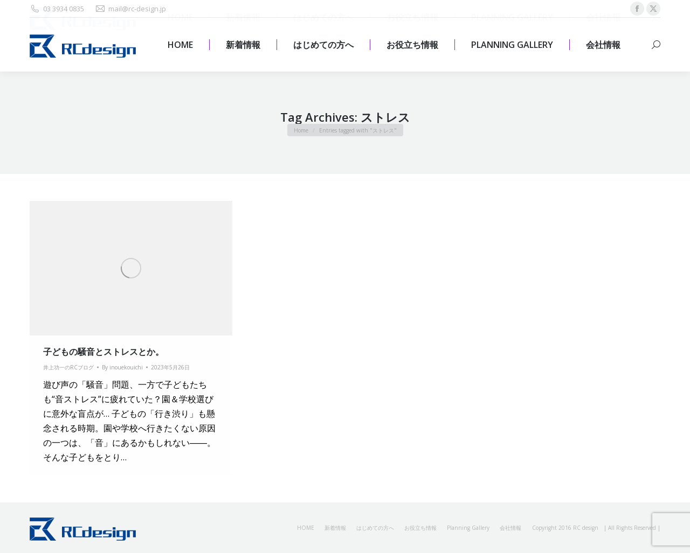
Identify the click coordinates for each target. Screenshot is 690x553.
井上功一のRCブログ (68, 367)
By (122, 367)
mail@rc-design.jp (130, 9)
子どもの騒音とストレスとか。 (103, 352)
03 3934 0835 (57, 9)
